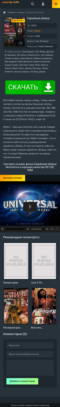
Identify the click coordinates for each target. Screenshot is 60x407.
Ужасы (37, 31)
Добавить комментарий (22, 381)
